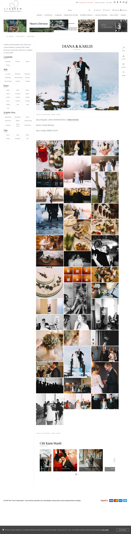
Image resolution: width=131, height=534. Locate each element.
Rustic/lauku (8, 81)
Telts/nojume (28, 120)
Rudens (18, 61)
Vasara (28, 61)
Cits (27, 138)
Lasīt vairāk (104, 530)
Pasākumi (58, 15)
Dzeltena (17, 93)
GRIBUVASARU (73, 120)
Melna (27, 93)
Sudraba (27, 101)
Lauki (17, 135)
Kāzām (40, 15)
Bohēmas (17, 74)
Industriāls (8, 77)
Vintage (27, 81)
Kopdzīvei (49, 15)
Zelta (27, 104)
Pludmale (17, 138)
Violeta (8, 104)
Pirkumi (115, 10)
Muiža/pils (18, 117)
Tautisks (17, 81)
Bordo (27, 90)
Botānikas (27, 74)
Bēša (17, 90)
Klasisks (27, 77)
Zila (8, 108)
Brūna (8, 93)
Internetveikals (86, 15)
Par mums (109, 2)
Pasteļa (18, 97)
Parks (27, 117)
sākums (11, 36)
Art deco (8, 74)
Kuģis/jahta (8, 117)
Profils (97, 10)
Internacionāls (18, 77)
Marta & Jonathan (52, 468)
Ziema (8, 65)
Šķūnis (18, 120)
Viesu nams (17, 125)
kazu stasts (20, 36)
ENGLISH (123, 10)
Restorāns (8, 120)
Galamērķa (27, 125)
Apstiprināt (123, 530)
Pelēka (28, 97)
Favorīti (106, 10)
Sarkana (17, 101)
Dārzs (8, 135)
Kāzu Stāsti (114, 15)
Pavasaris (8, 61)
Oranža (8, 97)
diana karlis (31, 36)
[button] (76, 474)
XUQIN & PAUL (103, 468)
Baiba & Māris (77, 468)
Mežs (27, 135)
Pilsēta (8, 138)
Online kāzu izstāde (71, 15)
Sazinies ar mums (100, 2)
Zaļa (18, 104)
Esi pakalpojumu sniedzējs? (85, 2)
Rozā (8, 101)
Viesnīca (8, 125)
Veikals (123, 15)
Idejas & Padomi (101, 15)
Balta (8, 90)
